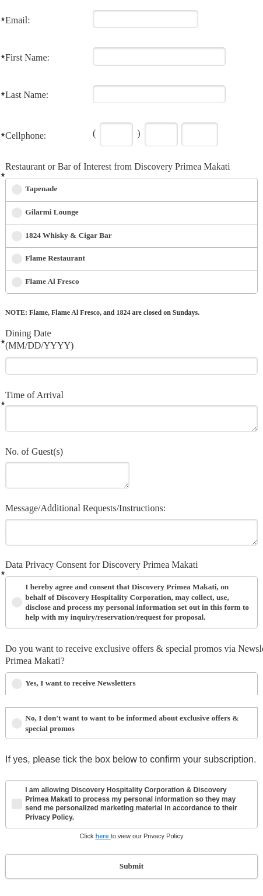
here (102, 835)
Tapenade (41, 188)
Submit (131, 866)
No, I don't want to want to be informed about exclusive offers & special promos (132, 723)
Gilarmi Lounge (51, 212)
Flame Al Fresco (52, 281)
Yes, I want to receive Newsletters (80, 683)
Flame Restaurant (55, 258)
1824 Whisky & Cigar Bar (68, 235)
